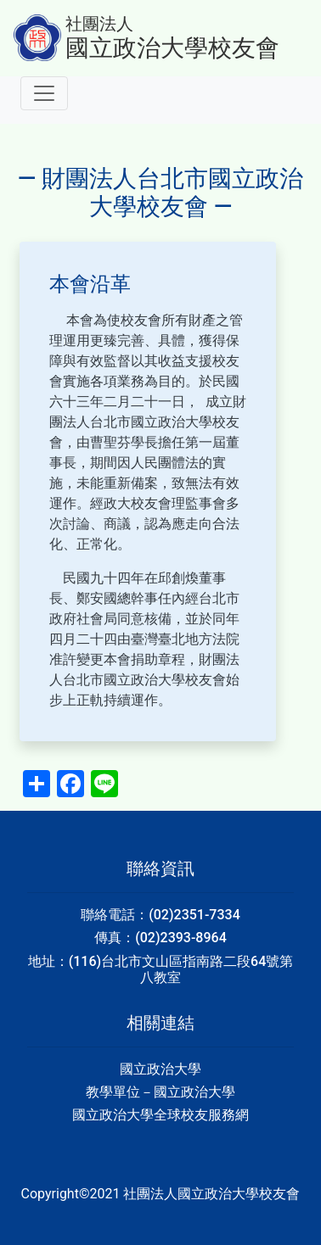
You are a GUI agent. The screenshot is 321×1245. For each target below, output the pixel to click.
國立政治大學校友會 (172, 48)
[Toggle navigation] (44, 93)
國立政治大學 (160, 1069)
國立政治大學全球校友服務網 (160, 1115)
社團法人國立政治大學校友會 (211, 1194)
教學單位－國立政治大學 (160, 1092)
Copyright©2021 (72, 1194)
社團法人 (99, 23)
